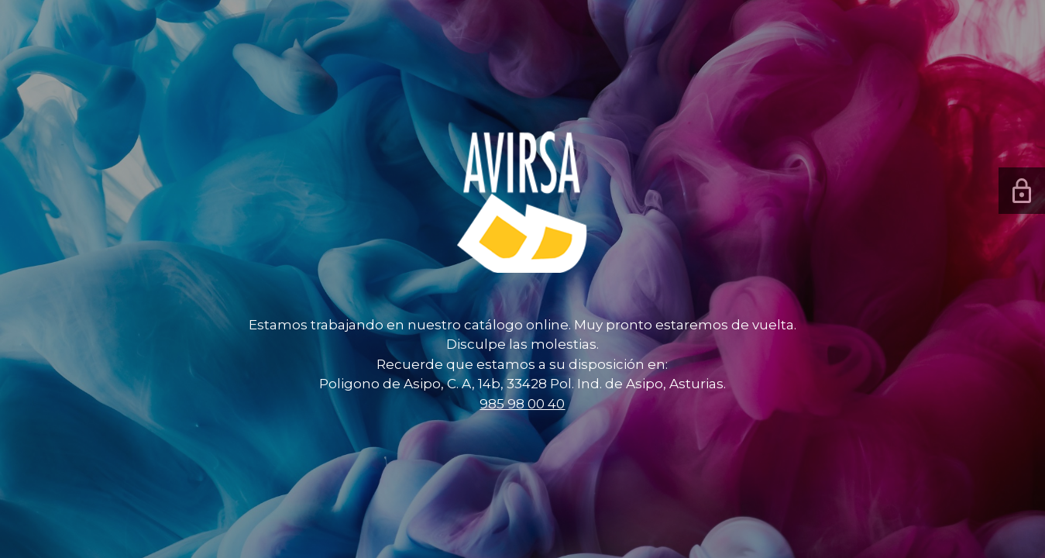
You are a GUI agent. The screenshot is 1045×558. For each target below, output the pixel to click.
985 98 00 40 (522, 404)
